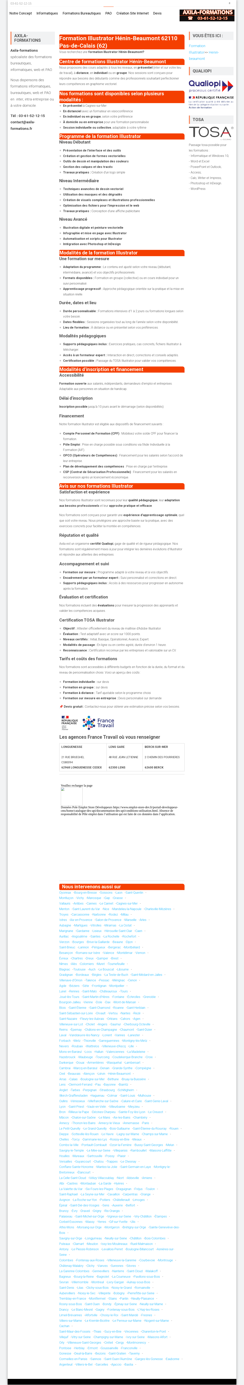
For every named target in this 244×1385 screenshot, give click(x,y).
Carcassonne (80, 915)
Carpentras (130, 1195)
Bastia (129, 1365)
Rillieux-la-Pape (79, 1112)
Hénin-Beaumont (119, 1074)
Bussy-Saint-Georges (149, 1145)
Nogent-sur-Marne (157, 1321)
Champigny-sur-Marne (108, 1337)
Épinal (63, 1206)
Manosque (94, 898)
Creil (62, 1074)
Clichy (91, 1266)
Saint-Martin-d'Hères (96, 997)
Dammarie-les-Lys (95, 1140)
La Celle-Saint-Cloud (72, 1178)
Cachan (64, 1326)
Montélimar (124, 953)
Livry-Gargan (115, 1282)
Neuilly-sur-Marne (151, 1304)
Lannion (84, 948)
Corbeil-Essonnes (71, 1222)
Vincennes (131, 1332)
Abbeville (133, 1178)
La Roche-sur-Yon (85, 1200)
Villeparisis (121, 1151)
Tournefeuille (116, 964)
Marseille (130, 920)
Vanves (103, 1266)
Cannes (92, 904)
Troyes (63, 915)
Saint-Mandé (129, 1315)
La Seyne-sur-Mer (92, 1195)
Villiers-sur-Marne (70, 1321)
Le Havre (108, 1134)
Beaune (118, 942)
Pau (98, 1085)
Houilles (64, 1156)
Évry (75, 1211)
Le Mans (104, 1118)
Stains (113, 1299)
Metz (77, 1041)
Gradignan (66, 975)
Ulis (133, 1222)
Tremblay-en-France (72, 1299)
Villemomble (80, 1282)
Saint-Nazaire (68, 1019)
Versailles (65, 1162)
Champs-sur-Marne (155, 1134)
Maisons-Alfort (157, 1337)
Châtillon (135, 1239)
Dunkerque (66, 1063)
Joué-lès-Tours (69, 997)
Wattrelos (92, 1046)
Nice (106, 909)
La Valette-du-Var (71, 1189)
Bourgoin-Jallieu (70, 1002)
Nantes (125, 1013)
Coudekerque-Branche (128, 1057)
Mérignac (119, 980)
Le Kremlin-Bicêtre (97, 1321)
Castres (72, 1184)
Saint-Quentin (134, 893)
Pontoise (65, 1348)
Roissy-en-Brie (119, 1140)
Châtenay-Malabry (71, 1266)
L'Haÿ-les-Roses (148, 1310)
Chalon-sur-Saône (84, 1118)
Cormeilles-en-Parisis (73, 1359)
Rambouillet (139, 1151)
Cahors (125, 1019)
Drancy (64, 1310)
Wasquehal (114, 1063)
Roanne (118, 1008)
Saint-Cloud (135, 1271)
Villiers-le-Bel (84, 1365)
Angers (102, 1025)
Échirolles (134, 997)
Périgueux (98, 948)
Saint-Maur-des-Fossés (74, 1332)
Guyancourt (83, 1162)
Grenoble (150, 997)
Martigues (80, 926)
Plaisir (122, 1156)
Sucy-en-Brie (112, 1332)
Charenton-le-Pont (154, 1332)
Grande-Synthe (122, 1068)
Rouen (174, 1129)
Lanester (134, 1035)
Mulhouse (144, 1096)
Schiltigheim (126, 1090)
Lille (131, 1046)
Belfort (130, 1206)
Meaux (137, 1140)
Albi (61, 1184)
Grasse (118, 898)
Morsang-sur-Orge (89, 1227)
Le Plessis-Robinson (85, 1249)
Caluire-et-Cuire (132, 1101)
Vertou (113, 1013)
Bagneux (65, 1277)
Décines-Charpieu (104, 1112)
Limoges (139, 1200)
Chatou (99, 1162)
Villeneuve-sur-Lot (71, 1025)
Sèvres (131, 1266)
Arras (62, 1079)
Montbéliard (132, 948)
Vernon (140, 953)
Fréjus (139, 1189)
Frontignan (99, 986)
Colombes (66, 1260)
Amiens (147, 1178)
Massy (90, 1222)
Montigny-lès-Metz (135, 1041)
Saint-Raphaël (68, 1195)
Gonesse (65, 1354)
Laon (119, 893)
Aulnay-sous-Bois (138, 1282)
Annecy (64, 1123)
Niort (120, 1178)
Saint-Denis (66, 1288)
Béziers (74, 986)
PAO (108, 13)
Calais (74, 1079)
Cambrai (65, 1068)
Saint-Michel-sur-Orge (89, 1216)
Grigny (97, 1211)
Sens (106, 1206)
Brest (114, 959)
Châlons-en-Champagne (101, 1030)
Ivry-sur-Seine (135, 1337)
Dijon (129, 942)
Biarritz (123, 1085)
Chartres (77, 959)
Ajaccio (116, 1365)
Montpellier (117, 986)
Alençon (89, 1074)
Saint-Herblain (136, 1008)
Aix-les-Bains (121, 1118)
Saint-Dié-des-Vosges (84, 1206)
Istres (63, 920)
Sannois (96, 1359)
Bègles (96, 975)
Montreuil (98, 1282)
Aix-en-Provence (81, 920)
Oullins (63, 1101)
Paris (145, 1123)
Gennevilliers (101, 1271)
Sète (86, 986)
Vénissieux (78, 1101)
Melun (170, 1145)
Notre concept (21, 13)
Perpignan (90, 1090)
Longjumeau (93, 1239)
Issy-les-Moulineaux (114, 1244)
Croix (149, 1057)
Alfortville (91, 1315)
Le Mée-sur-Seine (98, 1151)
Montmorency (136, 1343)
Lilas (80, 1288)
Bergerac (114, 948)
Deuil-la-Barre (83, 1354)
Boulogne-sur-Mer (93, 1079)
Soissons (106, 893)
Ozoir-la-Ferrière (121, 1145)
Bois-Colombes (155, 1239)
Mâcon (64, 1118)
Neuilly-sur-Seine (116, 1239)
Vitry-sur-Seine (81, 1337)
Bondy (107, 1304)
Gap (107, 898)
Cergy (120, 1343)
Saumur (116, 1025)
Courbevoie (147, 1260)
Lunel (62, 992)
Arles (143, 920)
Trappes (112, 1162)
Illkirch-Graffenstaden (73, 1096)
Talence (91, 980)
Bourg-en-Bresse (85, 893)
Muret (101, 964)
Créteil (108, 1343)
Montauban (88, 1184)
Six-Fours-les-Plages (99, 1189)
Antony (64, 1249)
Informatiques (47, 13)
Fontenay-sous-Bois (121, 1310)
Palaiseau (65, 1216)
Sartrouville (94, 1156)
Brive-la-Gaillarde (98, 942)
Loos (88, 1052)
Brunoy (64, 1211)
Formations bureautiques (82, 13)
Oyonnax (65, 893)
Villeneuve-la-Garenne (122, 1260)
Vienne (88, 1002)
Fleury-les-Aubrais (92, 1019)
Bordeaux (82, 975)
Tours (124, 992)
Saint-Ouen (92, 1304)
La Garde (105, 1184)
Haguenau (97, 1096)
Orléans (112, 1019)
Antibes (78, 904)
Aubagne (65, 926)
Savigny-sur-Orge (70, 1239)
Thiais (97, 1332)
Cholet (90, 1025)
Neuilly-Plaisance (143, 1299)
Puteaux (64, 1244)
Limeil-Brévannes (70, 1315)
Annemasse (131, 1123)
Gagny (100, 1310)
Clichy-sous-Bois (98, 1288)
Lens (62, 1085)
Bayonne (110, 1085)
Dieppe (64, 1134)
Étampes (161, 1216)
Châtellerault (121, 1200)
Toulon (150, 1189)
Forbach (65, 1041)
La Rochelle (111, 937)
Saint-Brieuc (67, 948)
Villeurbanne (117, 1107)
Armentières (95, 1063)
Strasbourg (107, 1090)
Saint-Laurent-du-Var (86, 909)
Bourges (78, 942)
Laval (62, 1035)
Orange (146, 1195)
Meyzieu (134, 1107)
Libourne (123, 970)
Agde (62, 986)
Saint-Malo (90, 992)
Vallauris (64, 904)
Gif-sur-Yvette (118, 1222)
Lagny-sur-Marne (128, 1134)
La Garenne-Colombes (74, 1271)
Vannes (120, 1035)
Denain (104, 1068)
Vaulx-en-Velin (96, 1107)
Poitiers (105, 1200)
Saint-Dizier (144, 1030)
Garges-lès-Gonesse (149, 1359)
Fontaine (118, 997)
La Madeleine (136, 1052)
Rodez (113, 915)
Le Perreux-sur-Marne (127, 1321)
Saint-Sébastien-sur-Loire (76, 1013)
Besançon (66, 953)
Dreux (90, 959)
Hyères (119, 1184)
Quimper (102, 959)
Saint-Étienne (77, 1008)
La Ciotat (126, 926)
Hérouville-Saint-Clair (118, 931)
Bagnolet (103, 1277)
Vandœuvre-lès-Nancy (85, 1035)
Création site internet (132, 13)
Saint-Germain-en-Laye (135, 1167)
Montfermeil (97, 1299)
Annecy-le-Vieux (109, 1123)
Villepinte (105, 1293)
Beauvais (74, 1074)
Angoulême (79, 937)
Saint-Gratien (117, 1354)
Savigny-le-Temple (71, 1151)
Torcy (76, 1140)
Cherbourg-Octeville (137, 1025)
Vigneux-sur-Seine (119, 1216)
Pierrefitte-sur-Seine (141, 1293)
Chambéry (140, 1118)
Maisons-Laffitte (161, 1151)
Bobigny (119, 1293)
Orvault (100, 1013)
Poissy (110, 1156)
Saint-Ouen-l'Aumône (118, 1359)
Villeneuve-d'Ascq (114, 1046)
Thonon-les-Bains (84, 1123)
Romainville (142, 1288)
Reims (63, 1030)
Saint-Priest (76, 1107)
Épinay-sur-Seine (126, 1304)
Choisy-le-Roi (109, 1315)
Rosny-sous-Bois (70, 1304)
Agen (136, 1019)
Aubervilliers (67, 1293)
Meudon (92, 1244)
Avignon (64, 1200)
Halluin (99, 1052)
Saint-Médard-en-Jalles (146, 975)
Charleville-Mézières (158, 909)
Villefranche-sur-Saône (103, 1101)
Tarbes (75, 1090)
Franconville (129, 1348)
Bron (62, 1112)
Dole (99, 1002)
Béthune (113, 1079)
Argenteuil (65, 1365)
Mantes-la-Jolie (107, 1167)
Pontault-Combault (94, 1145)
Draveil (85, 1211)
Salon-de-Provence (108, 920)
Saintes (95, 937)
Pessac (104, 980)
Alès (74, 964)
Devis (157, 13)
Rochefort (129, 937)
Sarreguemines (109, 1041)
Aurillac (64, 937)
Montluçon (66, 898)
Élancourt (84, 1173)
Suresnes (117, 1266)
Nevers (64, 1046)
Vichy (80, 898)
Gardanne (82, 931)
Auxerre (117, 1206)
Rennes (74, 992)
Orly (61, 1343)
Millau (124, 915)
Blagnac (64, 970)
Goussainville (109, 1348)
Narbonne (99, 915)
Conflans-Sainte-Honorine (76, 1167)
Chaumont (127, 1030)
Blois (62, 1008)
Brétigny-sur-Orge (134, 1227)
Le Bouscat (106, 970)
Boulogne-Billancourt (140, 1249)
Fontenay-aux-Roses (90, 1260)
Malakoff (152, 1271)
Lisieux (97, 931)
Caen (138, 931)
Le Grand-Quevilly (95, 1129)
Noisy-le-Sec (87, 1293)
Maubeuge (86, 1057)
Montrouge (165, 1260)
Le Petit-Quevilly (69, 1129)
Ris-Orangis (112, 1211)
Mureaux (78, 1156)
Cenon (132, 980)
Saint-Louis (127, 1096)
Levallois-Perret (112, 1249)
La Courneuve (121, 1277)
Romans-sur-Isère (88, 953)
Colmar (112, 1096)
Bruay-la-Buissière (134, 1079)
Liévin (101, 1074)
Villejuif (63, 1337)
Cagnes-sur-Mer (127, 904)
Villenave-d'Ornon (70, 980)
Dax (108, 1002)
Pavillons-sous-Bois (147, 1277)
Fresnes (146, 1315)
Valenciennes (115, 1052)
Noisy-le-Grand (122, 1288)
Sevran (64, 1282)
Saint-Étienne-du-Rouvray (150, 1129)
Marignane (66, 931)
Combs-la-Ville (69, 1145)
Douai (80, 1063)
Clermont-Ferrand (80, 1085)
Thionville (90, 1041)
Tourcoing (102, 1057)
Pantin (124, 1299)
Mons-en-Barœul (70, 1052)
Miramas (110, 926)
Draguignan (123, 1189)
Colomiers (87, 964)
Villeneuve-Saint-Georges (84, 1343)
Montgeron (112, 1227)
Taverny (134, 1354)
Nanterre (118, 1271)
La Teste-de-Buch (116, 975)
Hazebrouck (67, 1057)
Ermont (93, 1348)
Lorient (107, 1035)
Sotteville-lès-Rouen (85, 1134)
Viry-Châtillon (143, 1216)
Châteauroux (108, 992)
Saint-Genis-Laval (156, 1101)
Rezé (137, 1013)
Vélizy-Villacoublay (101, 1178)
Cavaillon (114, 1195)
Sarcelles (102, 1365)
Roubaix (77, 1046)
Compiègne (143, 1068)
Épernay (76, 1030)
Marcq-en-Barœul (85, 1068)
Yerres (102, 1222)
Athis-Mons (66, 1227)
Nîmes (63, 964)
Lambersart (132, 1063)
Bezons (101, 1354)
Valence (108, 953)
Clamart (78, 1244)
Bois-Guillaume (120, 1129)
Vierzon (64, 942)
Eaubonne (172, 1359)
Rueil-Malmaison (142, 1244)
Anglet (63, 1090)
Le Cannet (106, 904)
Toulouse (79, 970)
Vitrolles (96, 926)
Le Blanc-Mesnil (82, 1310)
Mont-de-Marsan (125, 1002)
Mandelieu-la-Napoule (126, 909)
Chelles (64, 1140)
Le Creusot (155, 1112)
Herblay (80, 1348)
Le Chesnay (128, 1162)
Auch (92, 970)
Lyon (62, 1107)
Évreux (63, 959)
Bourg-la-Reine (84, 1277)
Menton (64, 909)
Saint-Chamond (100, 1008)
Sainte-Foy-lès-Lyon (132, 1112)
